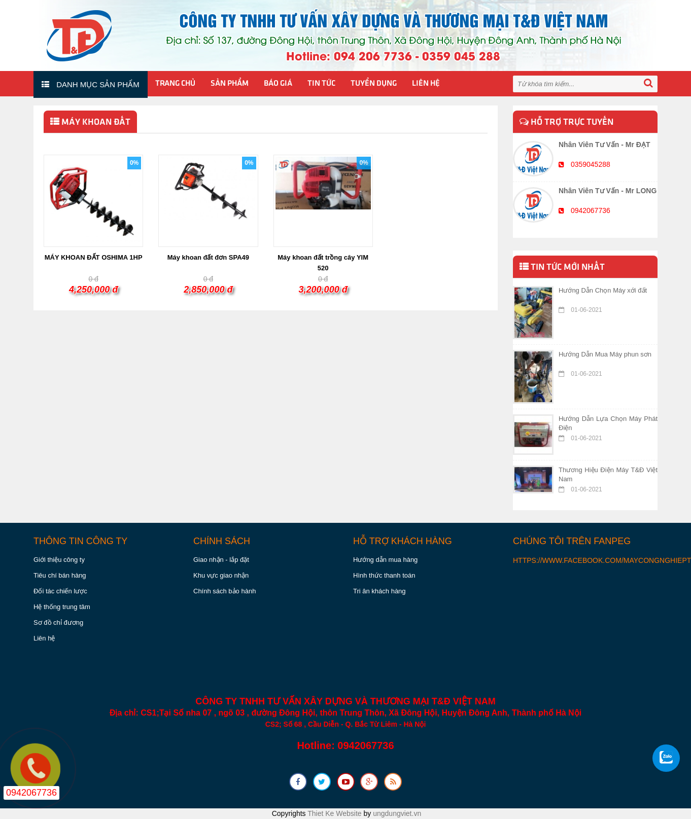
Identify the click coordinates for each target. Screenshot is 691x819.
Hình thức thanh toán (384, 575)
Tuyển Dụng (374, 83)
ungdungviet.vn (397, 813)
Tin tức (321, 83)
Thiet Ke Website (334, 813)
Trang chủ (175, 83)
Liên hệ (426, 83)
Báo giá (278, 83)
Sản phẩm (230, 83)
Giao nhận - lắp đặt (221, 559)
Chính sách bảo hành (224, 591)
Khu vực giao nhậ (219, 575)
